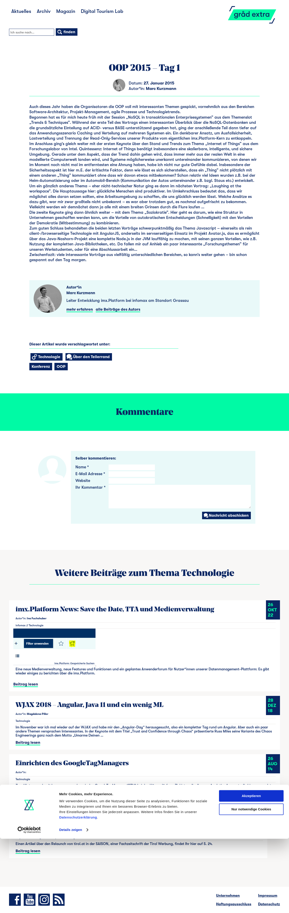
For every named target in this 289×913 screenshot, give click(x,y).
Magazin (65, 11)
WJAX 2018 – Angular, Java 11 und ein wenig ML (89, 705)
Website (82, 480)
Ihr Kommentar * (90, 487)
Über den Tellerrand (88, 357)
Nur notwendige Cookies (251, 883)
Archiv (44, 11)
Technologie (46, 357)
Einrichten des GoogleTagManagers (72, 763)
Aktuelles (21, 11)
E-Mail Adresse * (90, 474)
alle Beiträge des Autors (118, 309)
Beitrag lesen (25, 684)
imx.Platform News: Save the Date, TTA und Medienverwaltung (115, 609)
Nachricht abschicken (226, 515)
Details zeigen (70, 904)
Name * (82, 467)
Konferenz (41, 366)
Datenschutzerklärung (78, 892)
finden (66, 32)
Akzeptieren (251, 870)
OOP (61, 366)
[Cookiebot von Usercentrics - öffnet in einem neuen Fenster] (29, 904)
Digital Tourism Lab (102, 11)
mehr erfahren (79, 309)
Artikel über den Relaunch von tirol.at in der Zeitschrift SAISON (116, 821)
